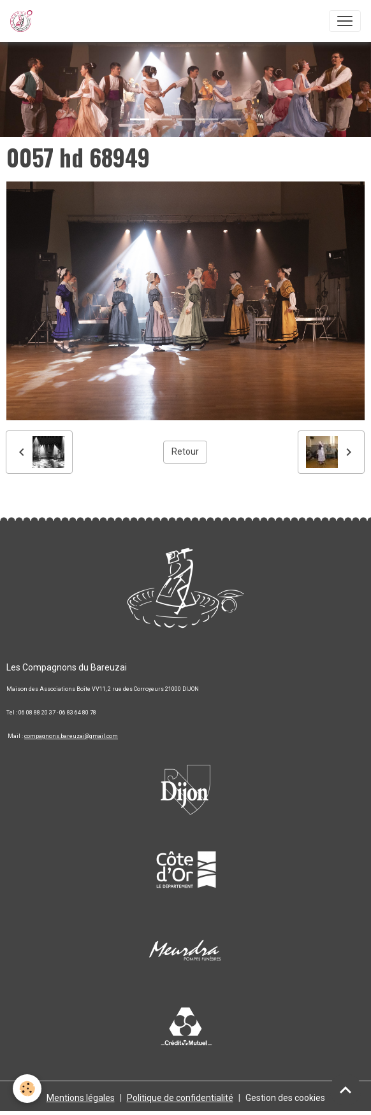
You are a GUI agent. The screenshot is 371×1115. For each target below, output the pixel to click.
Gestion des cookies (285, 1098)
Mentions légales (81, 1098)
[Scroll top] (345, 1089)
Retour (185, 451)
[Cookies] (27, 1088)
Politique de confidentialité (180, 1098)
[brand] (24, 21)
